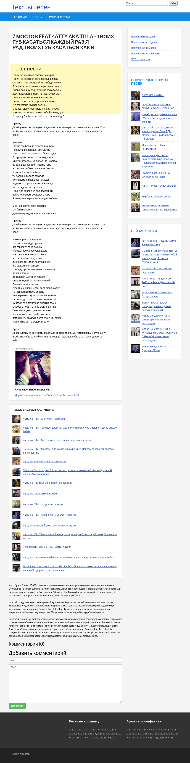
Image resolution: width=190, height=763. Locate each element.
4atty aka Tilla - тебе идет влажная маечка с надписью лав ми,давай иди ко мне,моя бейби (70, 429)
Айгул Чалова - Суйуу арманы (159, 185)
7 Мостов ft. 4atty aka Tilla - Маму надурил (47, 546)
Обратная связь (20, 753)
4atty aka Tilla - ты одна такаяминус (43, 504)
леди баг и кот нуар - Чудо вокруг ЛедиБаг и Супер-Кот (158, 106)
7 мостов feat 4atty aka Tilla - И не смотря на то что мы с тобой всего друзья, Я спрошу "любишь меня (67, 472)
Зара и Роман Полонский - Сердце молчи (157, 294)
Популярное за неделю (144, 42)
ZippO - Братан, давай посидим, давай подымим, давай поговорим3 (156, 306)
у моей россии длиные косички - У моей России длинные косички (159, 118)
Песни (37, 17)
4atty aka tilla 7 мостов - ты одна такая (44, 461)
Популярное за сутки (143, 36)
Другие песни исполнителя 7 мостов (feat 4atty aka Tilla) (47, 395)
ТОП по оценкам (140, 59)
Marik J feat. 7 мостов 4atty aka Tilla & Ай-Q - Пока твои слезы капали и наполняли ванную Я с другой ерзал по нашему (70, 568)
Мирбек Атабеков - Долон (156, 196)
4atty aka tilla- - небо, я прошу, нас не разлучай (49, 525)
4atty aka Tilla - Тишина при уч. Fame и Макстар (49, 514)
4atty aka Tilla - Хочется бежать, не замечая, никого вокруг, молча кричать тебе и (68, 557)
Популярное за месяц (143, 47)
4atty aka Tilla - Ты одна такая (40, 493)
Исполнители (59, 17)
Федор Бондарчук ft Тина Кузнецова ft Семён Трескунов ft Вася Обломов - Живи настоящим (159, 334)
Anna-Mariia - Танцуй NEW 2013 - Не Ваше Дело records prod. (158, 282)
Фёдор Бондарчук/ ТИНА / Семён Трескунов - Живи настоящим (157, 319)
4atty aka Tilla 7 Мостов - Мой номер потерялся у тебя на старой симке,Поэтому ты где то (70, 536)
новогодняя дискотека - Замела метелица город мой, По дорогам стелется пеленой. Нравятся (159, 161)
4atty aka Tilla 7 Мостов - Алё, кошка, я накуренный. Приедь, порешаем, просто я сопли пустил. (69, 450)
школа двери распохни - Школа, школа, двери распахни (159, 207)
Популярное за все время (145, 53)
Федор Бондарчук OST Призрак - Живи (155, 348)
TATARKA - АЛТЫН (153, 95)
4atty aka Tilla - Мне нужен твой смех (44, 418)
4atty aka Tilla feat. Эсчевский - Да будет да (47, 482)
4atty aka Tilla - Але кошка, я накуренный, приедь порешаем (57, 440)
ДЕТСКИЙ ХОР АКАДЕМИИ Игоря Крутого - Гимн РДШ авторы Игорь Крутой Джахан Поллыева (158, 133)
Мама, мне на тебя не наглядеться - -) (154, 147)
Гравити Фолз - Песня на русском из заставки (156, 174)
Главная (20, 17)
